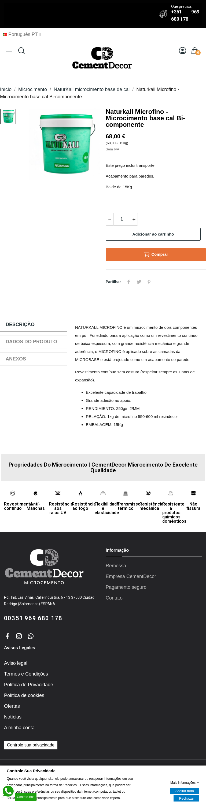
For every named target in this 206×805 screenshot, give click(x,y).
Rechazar (186, 798)
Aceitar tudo (184, 791)
